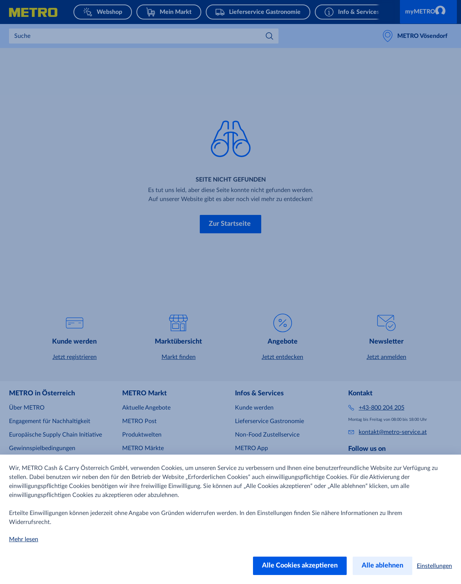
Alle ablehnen (382, 565)
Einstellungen (434, 566)
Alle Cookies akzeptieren (300, 565)
